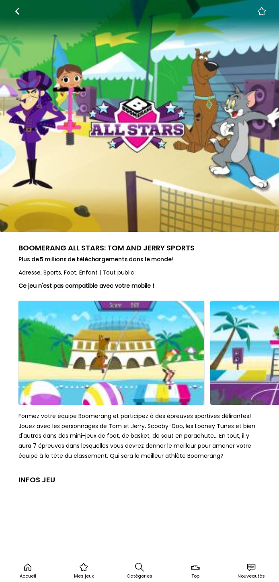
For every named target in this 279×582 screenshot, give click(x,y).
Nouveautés (251, 570)
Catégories (139, 570)
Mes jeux (84, 570)
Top (195, 570)
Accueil (28, 570)
